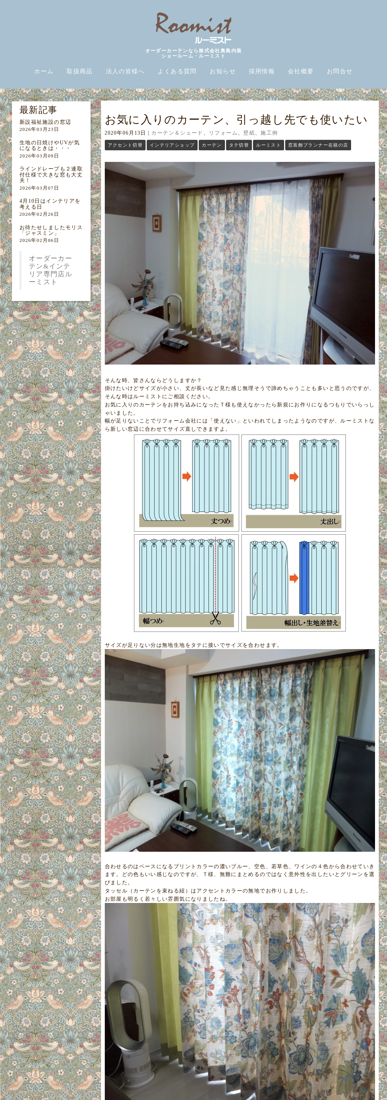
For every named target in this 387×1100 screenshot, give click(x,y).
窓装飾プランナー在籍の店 (318, 145)
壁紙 (249, 133)
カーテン (212, 145)
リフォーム (223, 133)
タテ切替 (239, 145)
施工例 (269, 133)
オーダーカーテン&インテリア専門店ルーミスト (50, 270)
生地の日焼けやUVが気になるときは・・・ (49, 145)
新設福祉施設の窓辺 (45, 122)
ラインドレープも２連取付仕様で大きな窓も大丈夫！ (51, 174)
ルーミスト (268, 145)
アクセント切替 (125, 145)
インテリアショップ (172, 145)
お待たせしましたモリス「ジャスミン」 (51, 230)
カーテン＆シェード (177, 133)
